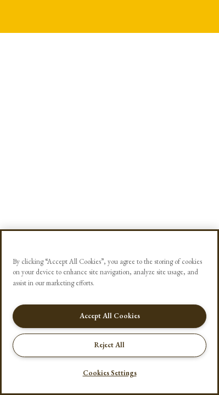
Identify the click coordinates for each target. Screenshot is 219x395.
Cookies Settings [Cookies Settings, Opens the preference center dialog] (110, 372)
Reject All (109, 344)
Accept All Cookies (110, 315)
